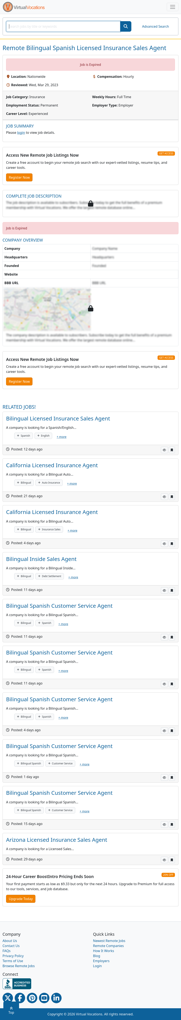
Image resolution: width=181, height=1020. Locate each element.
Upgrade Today (21, 898)
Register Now (19, 177)
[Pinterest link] (32, 998)
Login (97, 966)
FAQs (6, 950)
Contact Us (11, 945)
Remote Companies (108, 945)
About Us (10, 940)
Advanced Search (155, 26)
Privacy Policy (13, 956)
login (21, 132)
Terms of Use (13, 961)
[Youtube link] (44, 998)
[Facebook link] (20, 998)
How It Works (103, 950)
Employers (101, 961)
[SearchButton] (125, 26)
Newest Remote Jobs (109, 940)
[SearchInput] (63, 26)
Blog (96, 956)
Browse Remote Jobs (19, 966)
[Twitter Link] (8, 998)
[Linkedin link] (56, 998)
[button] (164, 450)
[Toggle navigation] (172, 7)
